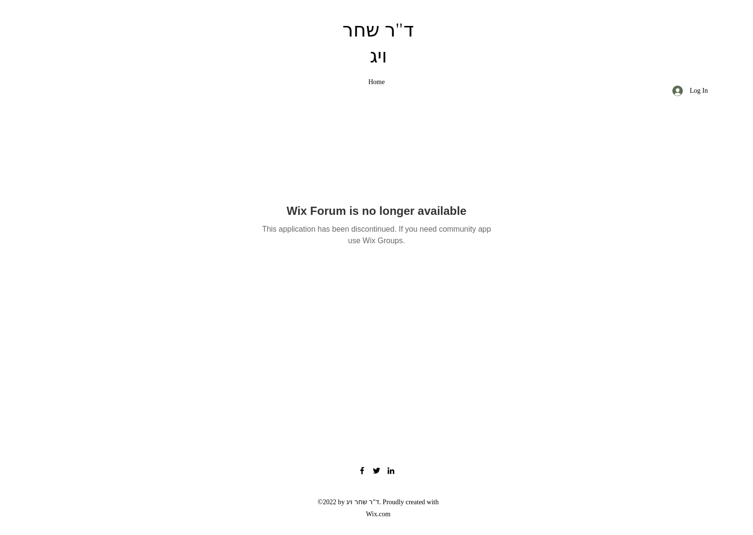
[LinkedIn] (391, 470)
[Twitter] (376, 470)
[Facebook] (362, 470)
